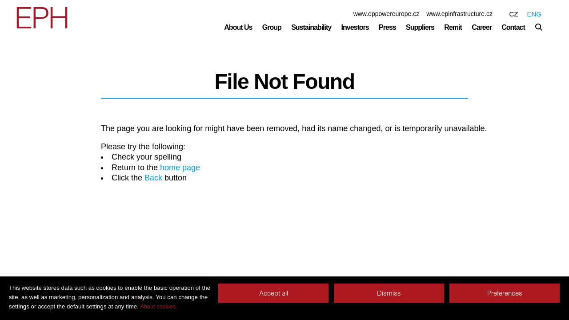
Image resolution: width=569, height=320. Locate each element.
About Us (238, 27)
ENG (534, 14)
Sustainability (311, 27)
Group (271, 27)
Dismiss (389, 293)
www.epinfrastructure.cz (459, 13)
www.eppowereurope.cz (386, 13)
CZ (513, 14)
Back (153, 177)
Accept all (273, 293)
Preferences (504, 293)
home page (180, 167)
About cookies (158, 307)
